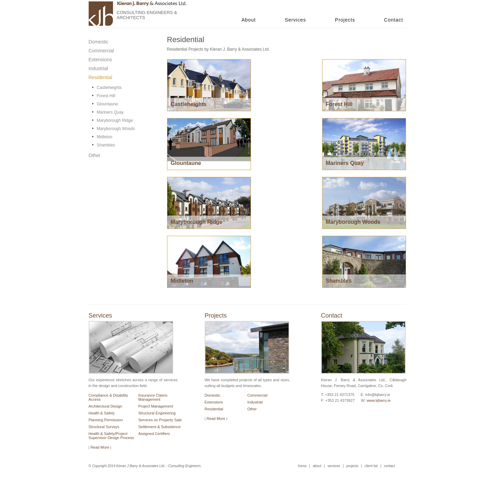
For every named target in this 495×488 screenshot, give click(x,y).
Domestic (212, 395)
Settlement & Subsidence (159, 427)
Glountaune (107, 104)
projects (352, 466)
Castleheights (109, 87)
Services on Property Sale (160, 420)
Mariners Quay (110, 112)
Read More (215, 418)
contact (389, 466)
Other (252, 409)
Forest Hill (106, 95)
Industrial (255, 402)
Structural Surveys (104, 427)
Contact (393, 20)
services (334, 466)
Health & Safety (102, 413)
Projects (345, 20)
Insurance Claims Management (152, 397)
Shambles (106, 145)
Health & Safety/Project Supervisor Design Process (111, 436)
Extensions (214, 402)
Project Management (155, 406)
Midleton (104, 136)
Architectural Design (105, 406)
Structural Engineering (157, 413)
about (317, 466)
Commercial (258, 395)
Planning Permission (106, 420)
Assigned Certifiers (154, 434)
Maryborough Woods (116, 128)
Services (295, 20)
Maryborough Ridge (115, 120)
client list (371, 466)
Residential (214, 409)
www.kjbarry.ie (379, 400)
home (302, 466)
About (249, 20)
